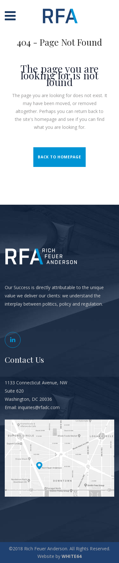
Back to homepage (59, 157)
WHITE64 (72, 556)
